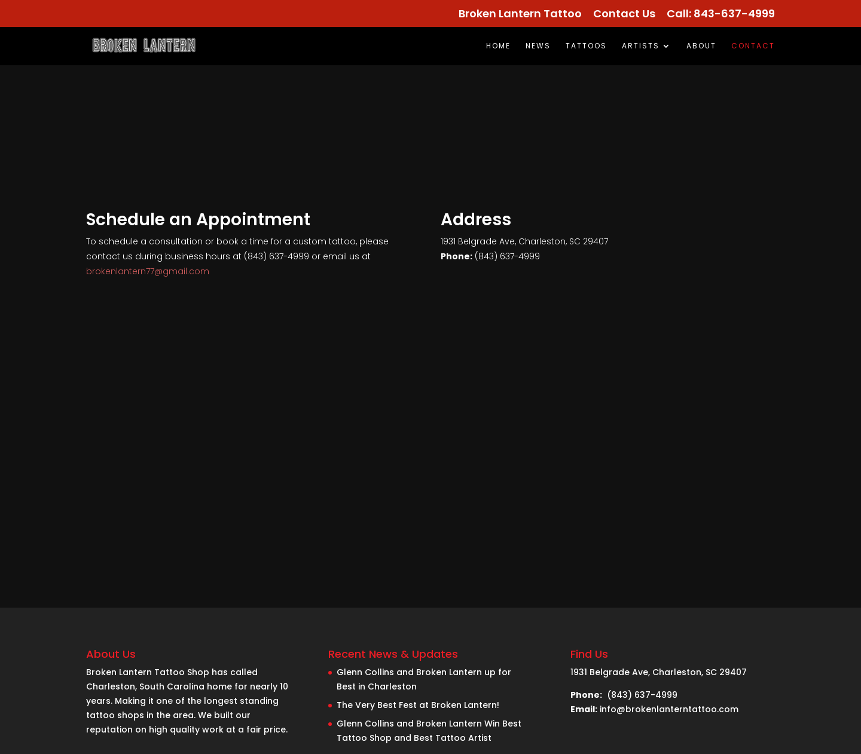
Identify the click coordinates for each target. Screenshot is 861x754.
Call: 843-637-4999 (721, 14)
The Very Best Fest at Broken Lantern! (418, 705)
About (701, 46)
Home (498, 46)
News (538, 46)
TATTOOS (586, 46)
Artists (641, 46)
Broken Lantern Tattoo (520, 14)
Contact (753, 46)
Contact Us (624, 14)
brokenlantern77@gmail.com (147, 271)
